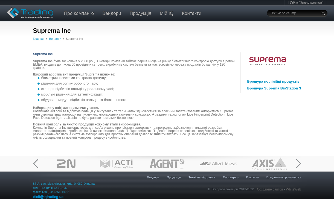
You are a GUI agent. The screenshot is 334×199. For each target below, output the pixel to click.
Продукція (140, 13)
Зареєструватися (311, 2)
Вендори (111, 13)
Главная (39, 38)
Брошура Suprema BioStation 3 (274, 88)
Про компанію (79, 13)
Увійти (294, 2)
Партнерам (231, 177)
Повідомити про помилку (283, 177)
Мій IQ (166, 13)
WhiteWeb (293, 189)
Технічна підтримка (201, 177)
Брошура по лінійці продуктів (273, 81)
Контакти (191, 13)
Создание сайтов (270, 189)
